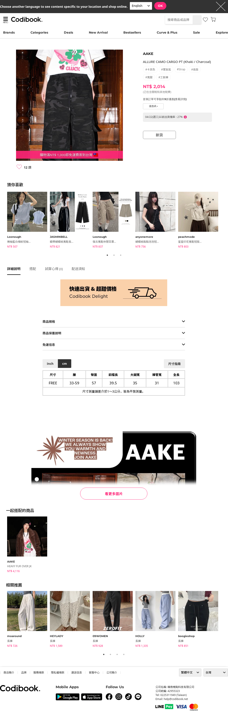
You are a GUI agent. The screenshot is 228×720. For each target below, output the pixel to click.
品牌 (23, 672)
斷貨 (159, 135)
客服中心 (94, 672)
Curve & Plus (167, 32)
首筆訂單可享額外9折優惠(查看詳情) (165, 99)
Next (224, 220)
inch (50, 363)
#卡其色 (150, 69)
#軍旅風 (166, 69)
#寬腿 (149, 77)
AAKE (148, 54)
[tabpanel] (28, 221)
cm (64, 363)
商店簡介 (9, 672)
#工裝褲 (163, 77)
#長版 (194, 69)
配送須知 (78, 268)
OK (160, 6)
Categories (39, 32)
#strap (181, 69)
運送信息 (76, 672)
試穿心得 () (54, 268)
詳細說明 (13, 268)
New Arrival (98, 32)
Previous (4, 220)
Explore (222, 32)
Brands (9, 32)
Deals (68, 32)
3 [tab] (120, 255)
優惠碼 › (153, 106)
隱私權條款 (57, 672)
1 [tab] (107, 255)
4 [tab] (124, 654)
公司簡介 (111, 672)
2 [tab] (114, 255)
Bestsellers (132, 32)
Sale (196, 32)
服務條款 (38, 672)
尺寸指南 (174, 364)
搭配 (32, 268)
